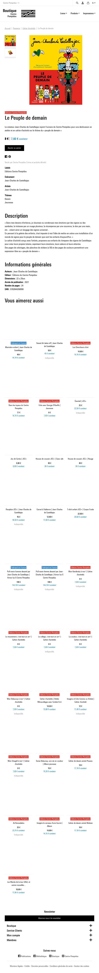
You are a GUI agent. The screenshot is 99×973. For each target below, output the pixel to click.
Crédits (27, 966)
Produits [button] (74, 13)
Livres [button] (62, 13)
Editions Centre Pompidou (16, 171)
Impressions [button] (88, 13)
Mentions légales (16, 966)
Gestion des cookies (81, 966)
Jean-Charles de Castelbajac (17, 180)
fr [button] (93, 3)
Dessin (8, 199)
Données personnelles (39, 966)
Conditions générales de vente (61, 966)
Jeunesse (9, 202)
